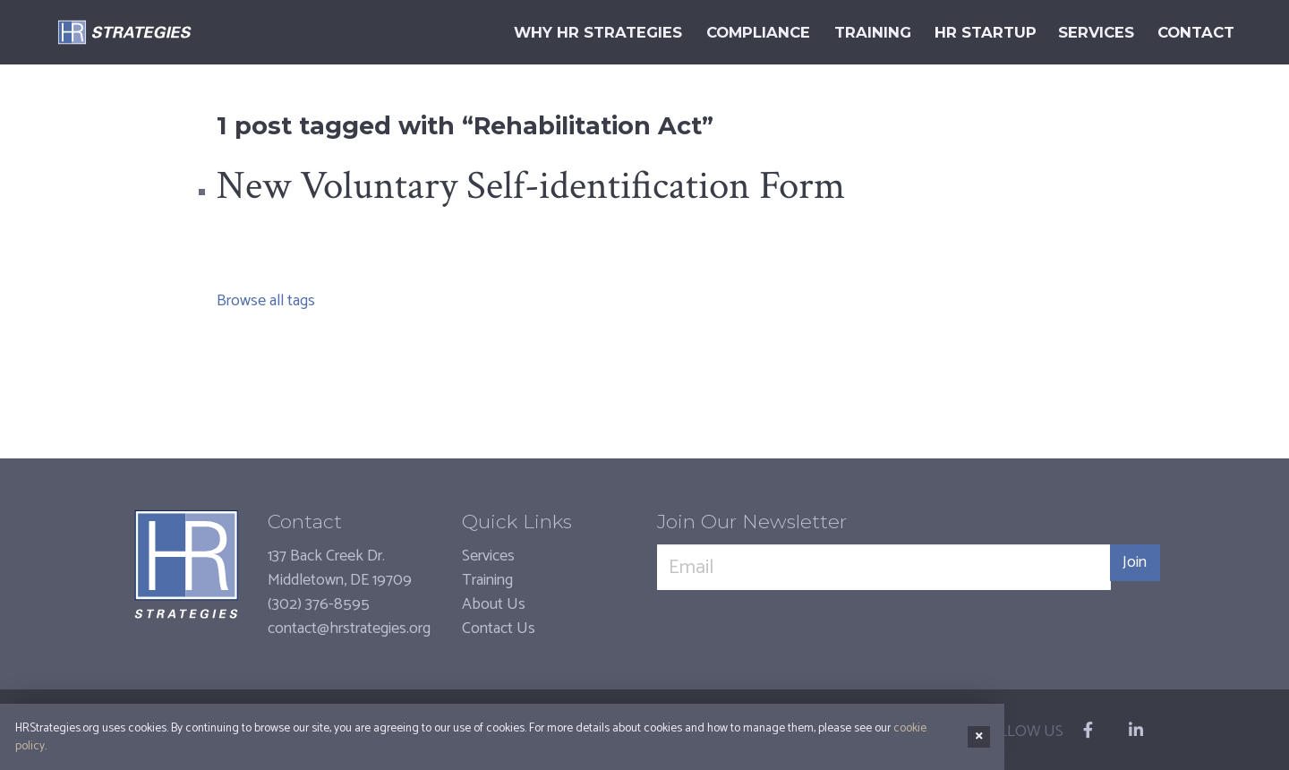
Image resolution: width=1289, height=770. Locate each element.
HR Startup (962, 32)
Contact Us (498, 628)
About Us (493, 604)
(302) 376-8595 (319, 604)
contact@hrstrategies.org (349, 628)
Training (487, 580)
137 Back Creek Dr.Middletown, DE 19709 (340, 568)
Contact (1190, 32)
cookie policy (927, 740)
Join (1129, 567)
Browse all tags (266, 300)
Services (488, 556)
